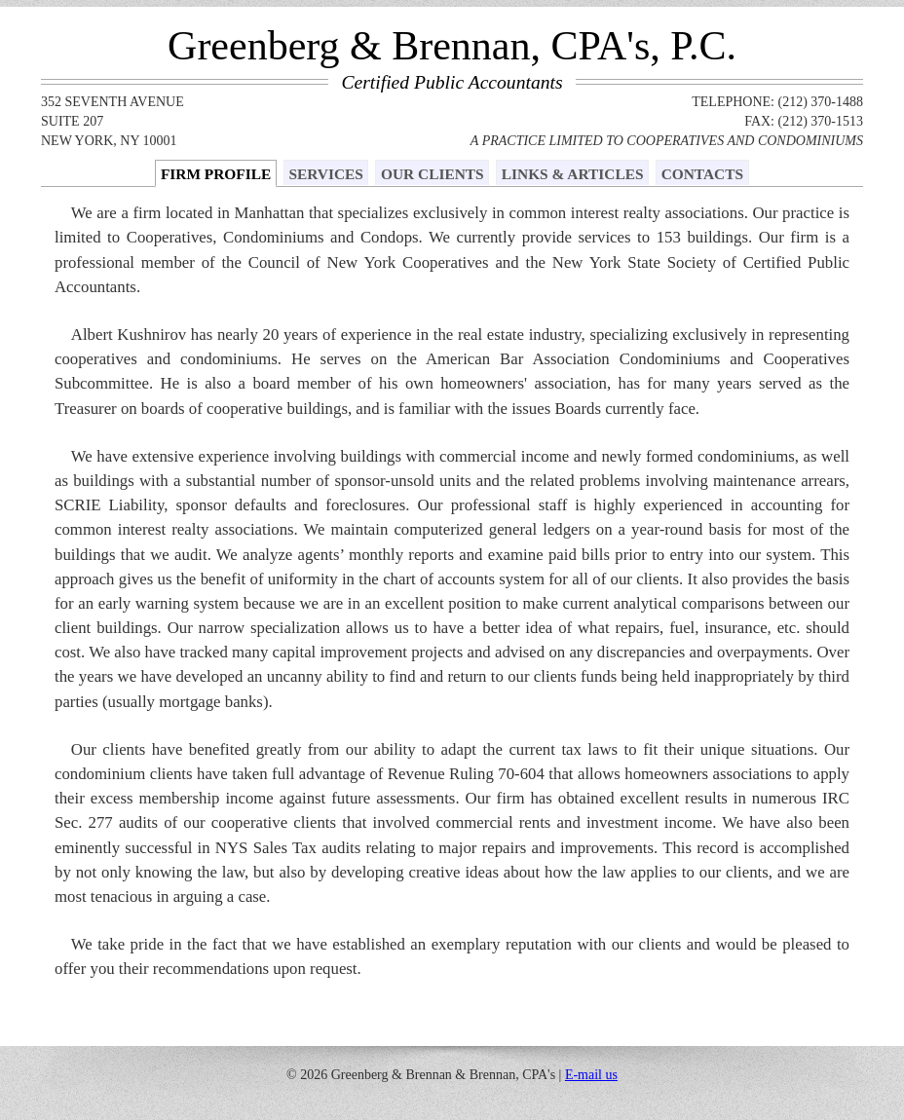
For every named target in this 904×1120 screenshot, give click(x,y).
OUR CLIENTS (432, 174)
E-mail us (591, 1074)
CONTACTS (702, 174)
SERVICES (325, 174)
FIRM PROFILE (216, 174)
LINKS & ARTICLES (573, 174)
